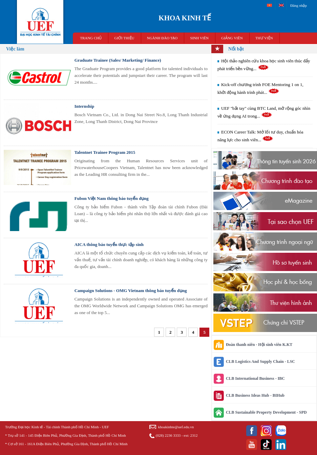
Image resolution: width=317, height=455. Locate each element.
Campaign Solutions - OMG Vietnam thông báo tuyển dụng (131, 290)
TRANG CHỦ (91, 38)
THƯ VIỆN (264, 38)
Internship (84, 106)
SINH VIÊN (199, 38)
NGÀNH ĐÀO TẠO (162, 38)
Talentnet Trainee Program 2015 (105, 152)
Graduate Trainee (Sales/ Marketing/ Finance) (118, 60)
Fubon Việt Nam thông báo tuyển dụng (112, 198)
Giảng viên (231, 38)
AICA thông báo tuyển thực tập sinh (109, 244)
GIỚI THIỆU (124, 38)
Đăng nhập (298, 5)
